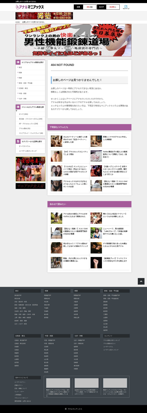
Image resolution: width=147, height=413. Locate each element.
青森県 (17, 353)
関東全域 (47, 298)
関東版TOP (47, 295)
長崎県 (76, 356)
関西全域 (76, 298)
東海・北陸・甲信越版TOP (111, 295)
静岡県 (105, 305)
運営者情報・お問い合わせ (23, 401)
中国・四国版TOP (49, 340)
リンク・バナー (19, 391)
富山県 (105, 327)
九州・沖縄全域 (78, 343)
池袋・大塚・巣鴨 (20, 308)
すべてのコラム (24, 146)
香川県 (46, 362)
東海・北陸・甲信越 (24, 83)
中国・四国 (21, 93)
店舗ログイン (19, 385)
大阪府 (76, 302)
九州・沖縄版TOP (79, 340)
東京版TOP (18, 295)
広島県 (46, 346)
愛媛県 (46, 369)
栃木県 (46, 314)
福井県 (105, 330)
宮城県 (17, 346)
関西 (19, 77)
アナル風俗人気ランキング (111, 340)
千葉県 (46, 308)
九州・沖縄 (21, 98)
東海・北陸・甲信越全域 (110, 298)
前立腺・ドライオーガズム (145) (30, 119)
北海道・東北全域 (20, 343)
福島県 (17, 365)
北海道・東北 (22, 88)
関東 (19, 72)
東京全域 (17, 298)
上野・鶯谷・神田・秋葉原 (23, 317)
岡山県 (46, 350)
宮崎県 (76, 362)
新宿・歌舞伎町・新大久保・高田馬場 (26, 305)
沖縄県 (76, 369)
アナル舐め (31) (24, 128)
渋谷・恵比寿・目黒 (21, 302)
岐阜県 (105, 311)
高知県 (46, 372)
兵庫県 (76, 308)
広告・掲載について (21, 388)
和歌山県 (76, 317)
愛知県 (105, 302)
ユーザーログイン (20, 382)
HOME (17, 22)
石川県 (105, 324)
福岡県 (76, 346)
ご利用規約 (18, 395)
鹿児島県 (76, 365)
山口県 (46, 359)
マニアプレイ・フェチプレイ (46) (31, 133)
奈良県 (76, 314)
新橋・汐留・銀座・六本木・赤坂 (25, 314)
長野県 (105, 321)
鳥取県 (46, 353)
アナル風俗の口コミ (109, 343)
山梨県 (105, 317)
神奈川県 (47, 305)
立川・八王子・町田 (21, 324)
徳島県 (46, 365)
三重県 (105, 314)
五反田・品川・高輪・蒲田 (23, 311)
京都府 (76, 305)
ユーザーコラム (108, 346)
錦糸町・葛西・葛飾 (21, 321)
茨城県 (46, 311)
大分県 (76, 359)
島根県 (46, 356)
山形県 (17, 359)
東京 (19, 67)
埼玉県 (46, 302)
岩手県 (17, 362)
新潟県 (105, 308)
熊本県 (76, 350)
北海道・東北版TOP (21, 340)
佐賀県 (76, 353)
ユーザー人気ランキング (28, 151)
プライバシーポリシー (21, 398)
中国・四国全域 (49, 343)
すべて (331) (23, 114)
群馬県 (46, 317)
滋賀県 (76, 311)
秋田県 (17, 356)
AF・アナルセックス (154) (28, 124)
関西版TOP (77, 295)
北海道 (17, 350)
